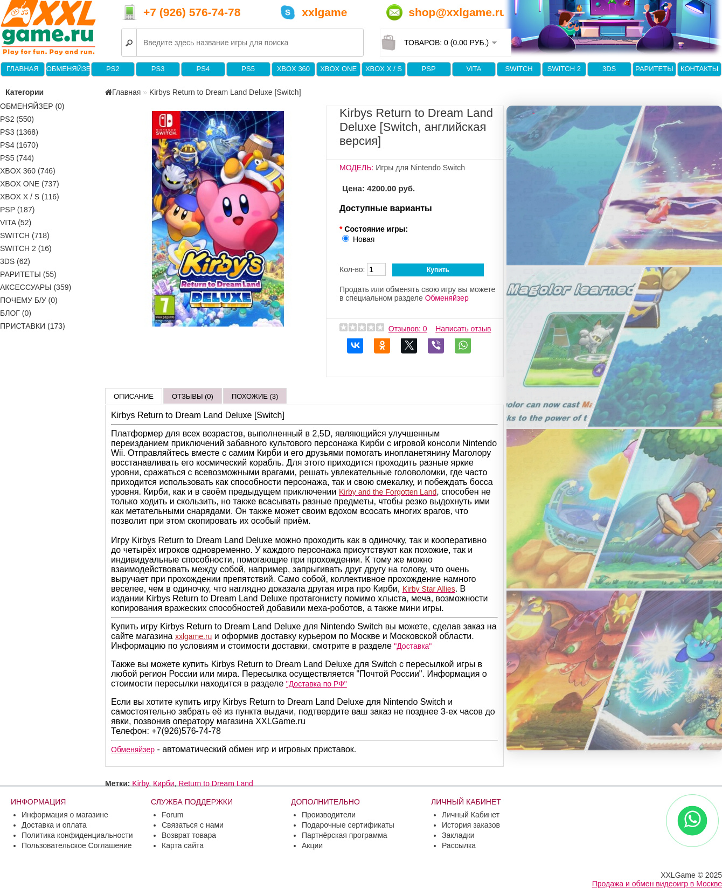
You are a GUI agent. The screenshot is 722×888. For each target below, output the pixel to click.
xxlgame (324, 12)
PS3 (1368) (19, 132)
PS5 (248, 69)
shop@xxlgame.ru (457, 12)
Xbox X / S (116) (29, 196)
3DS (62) (15, 261)
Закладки (458, 835)
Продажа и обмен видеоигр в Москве (657, 883)
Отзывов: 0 (407, 328)
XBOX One (338, 69)
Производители (329, 814)
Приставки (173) (32, 326)
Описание (134, 396)
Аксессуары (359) (35, 287)
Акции (312, 845)
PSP (429, 69)
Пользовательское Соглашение (77, 845)
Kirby (140, 783)
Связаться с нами (193, 825)
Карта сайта (183, 845)
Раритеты (654, 69)
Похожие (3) (255, 396)
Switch (518, 69)
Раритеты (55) (28, 274)
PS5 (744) (17, 158)
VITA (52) (15, 222)
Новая (364, 239)
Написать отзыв (463, 328)
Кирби (164, 783)
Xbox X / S (383, 69)
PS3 (158, 69)
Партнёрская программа (344, 835)
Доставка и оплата (54, 825)
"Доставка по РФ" (316, 683)
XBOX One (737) (29, 183)
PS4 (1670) (19, 145)
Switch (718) (25, 235)
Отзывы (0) (192, 396)
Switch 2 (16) (26, 248)
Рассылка (459, 845)
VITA (473, 69)
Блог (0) (15, 313)
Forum (172, 814)
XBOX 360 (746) (27, 170)
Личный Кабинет (470, 814)
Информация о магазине (65, 814)
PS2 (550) (17, 119)
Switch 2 (564, 69)
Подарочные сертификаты (348, 825)
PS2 (113, 69)
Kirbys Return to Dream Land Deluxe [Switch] (225, 92)
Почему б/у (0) (29, 300)
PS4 (203, 69)
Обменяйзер (67, 69)
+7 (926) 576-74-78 (191, 12)
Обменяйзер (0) (32, 106)
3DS (609, 69)
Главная (22, 69)
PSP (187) (17, 209)
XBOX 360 (293, 69)
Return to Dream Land (215, 783)
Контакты (699, 69)
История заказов (471, 825)
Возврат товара (189, 835)
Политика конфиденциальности (77, 835)
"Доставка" (413, 646)
